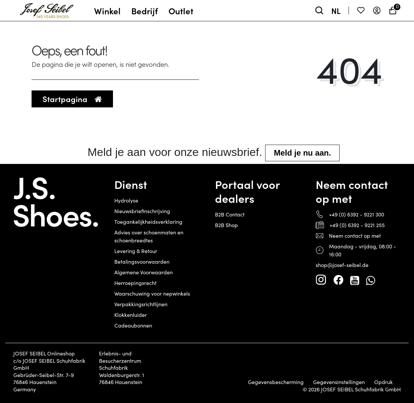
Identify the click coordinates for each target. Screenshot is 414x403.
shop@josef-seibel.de (342, 264)
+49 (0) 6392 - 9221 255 (357, 224)
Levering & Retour (135, 250)
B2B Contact (230, 214)
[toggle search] (319, 10)
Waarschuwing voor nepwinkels (152, 293)
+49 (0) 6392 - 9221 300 (356, 214)
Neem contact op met (355, 235)
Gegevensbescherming (276, 382)
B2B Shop (226, 224)
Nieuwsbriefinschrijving (142, 210)
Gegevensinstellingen (339, 382)
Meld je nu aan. (302, 152)
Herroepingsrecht (135, 282)
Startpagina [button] (72, 98)
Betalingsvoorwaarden (141, 261)
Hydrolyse (126, 200)
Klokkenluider (130, 314)
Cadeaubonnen (133, 325)
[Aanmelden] (377, 10)
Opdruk (383, 382)
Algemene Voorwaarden (143, 272)
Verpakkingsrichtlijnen (140, 304)
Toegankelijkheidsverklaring (148, 221)
